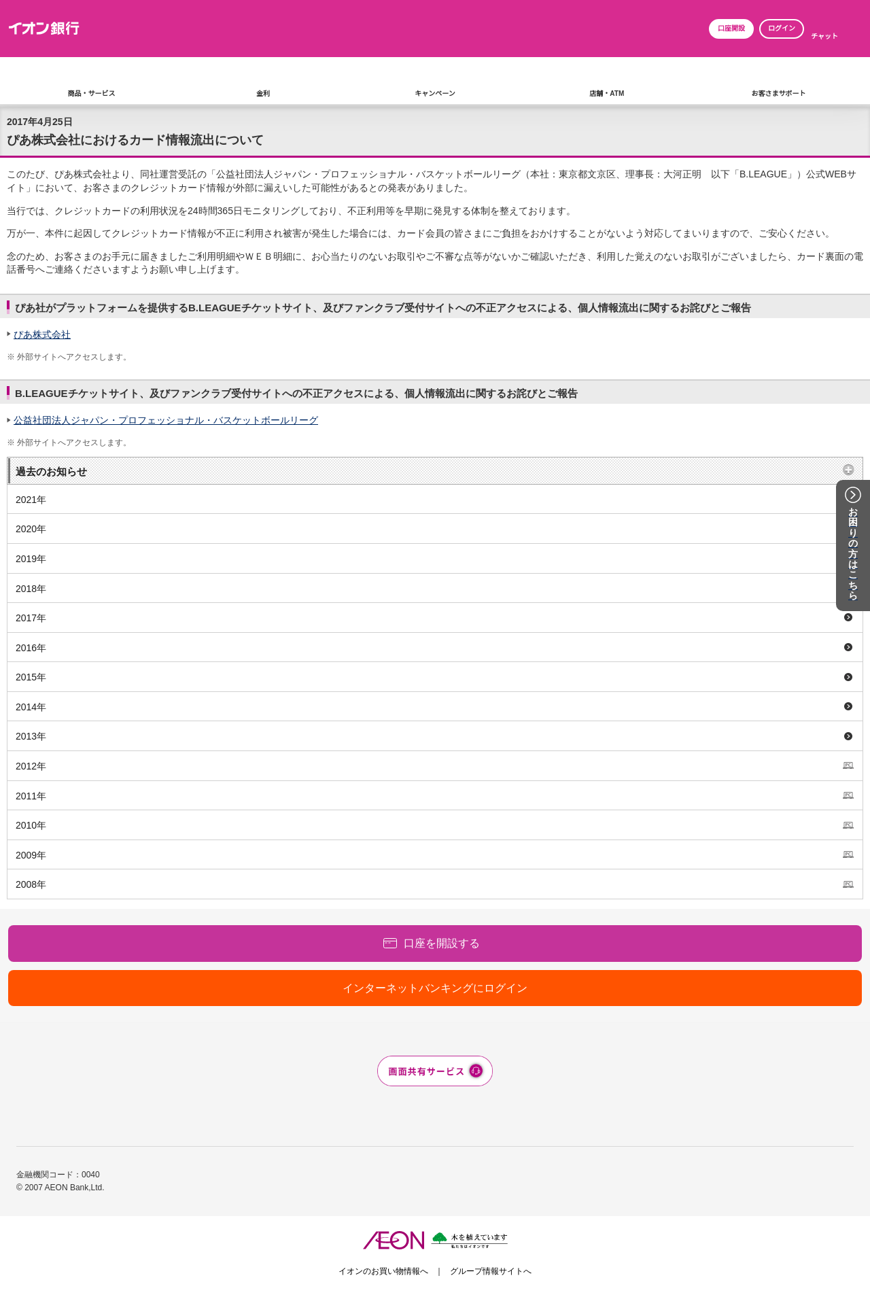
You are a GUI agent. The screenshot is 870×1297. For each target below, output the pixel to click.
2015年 (31, 677)
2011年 (31, 796)
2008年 (31, 884)
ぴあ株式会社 (42, 334)
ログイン (781, 28)
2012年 (31, 766)
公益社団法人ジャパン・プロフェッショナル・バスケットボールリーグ (166, 420)
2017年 (31, 617)
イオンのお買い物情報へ (383, 1271)
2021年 (31, 499)
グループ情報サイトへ (491, 1271)
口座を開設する (442, 943)
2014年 (31, 707)
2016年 (31, 647)
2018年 (31, 588)
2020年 (31, 528)
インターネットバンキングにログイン (435, 988)
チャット (824, 36)
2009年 (31, 855)
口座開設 (731, 28)
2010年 (31, 825)
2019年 (31, 558)
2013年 (31, 736)
